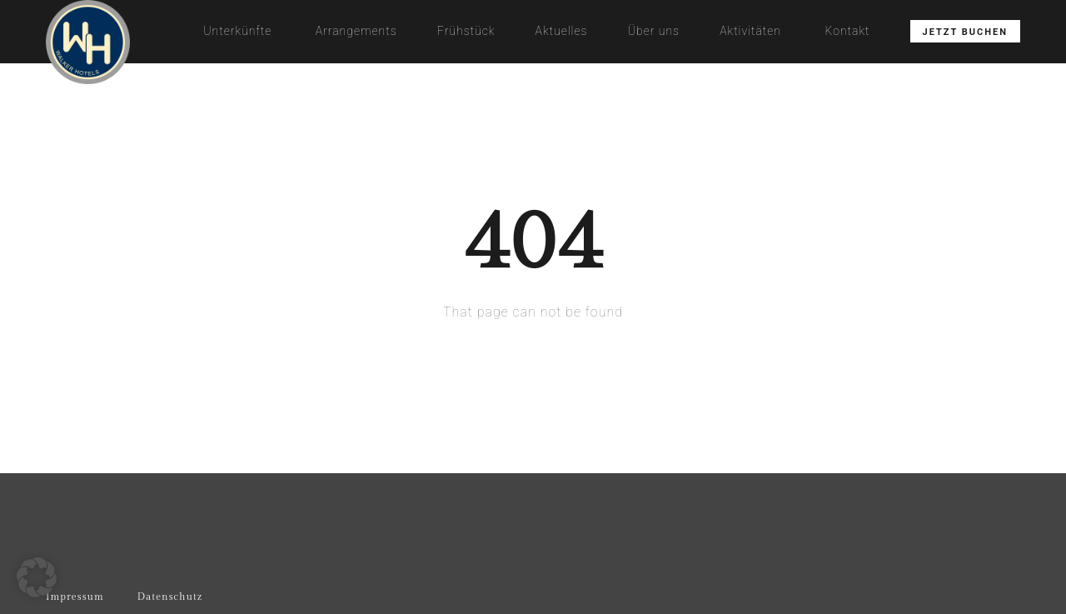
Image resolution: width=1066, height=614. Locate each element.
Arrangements (356, 30)
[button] (36, 577)
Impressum (75, 596)
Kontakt (847, 30)
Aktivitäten (750, 30)
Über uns (654, 30)
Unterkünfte (237, 30)
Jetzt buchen (965, 32)
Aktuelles (561, 30)
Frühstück (466, 30)
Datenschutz (169, 596)
